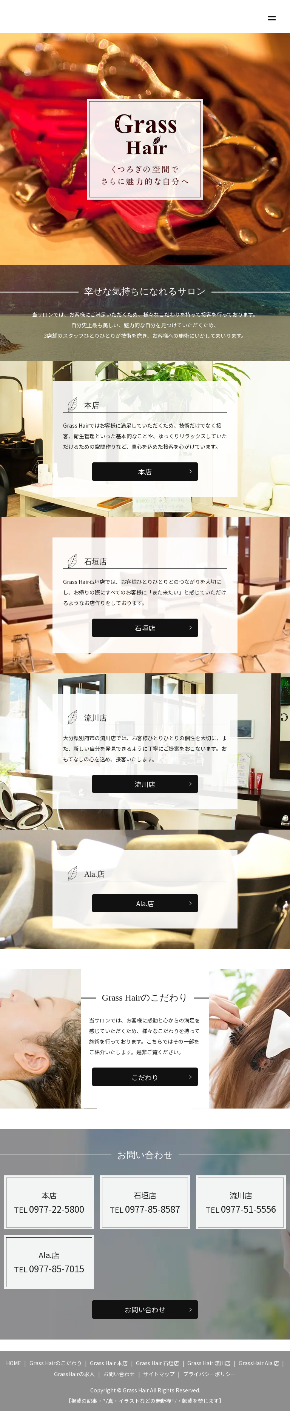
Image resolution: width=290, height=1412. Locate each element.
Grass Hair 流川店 (208, 1363)
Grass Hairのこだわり (55, 1363)
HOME (13, 1363)
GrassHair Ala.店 (259, 1363)
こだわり (145, 1077)
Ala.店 (145, 903)
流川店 (145, 784)
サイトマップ (159, 1374)
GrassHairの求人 (74, 1374)
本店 (145, 471)
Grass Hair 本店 (109, 1363)
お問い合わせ (145, 1310)
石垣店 (145, 628)
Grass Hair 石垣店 (157, 1363)
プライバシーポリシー (209, 1374)
